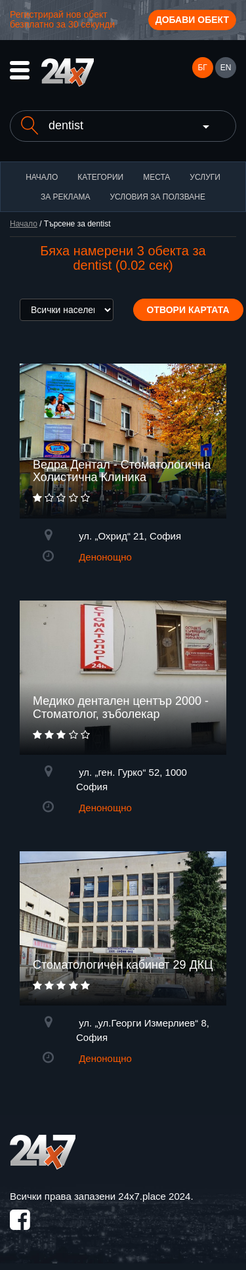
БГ (202, 67)
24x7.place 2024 (154, 1196)
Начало (42, 177)
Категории (100, 177)
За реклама (65, 196)
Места (156, 177)
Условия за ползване (157, 196)
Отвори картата (188, 310)
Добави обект (192, 19)
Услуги (205, 177)
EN (226, 67)
